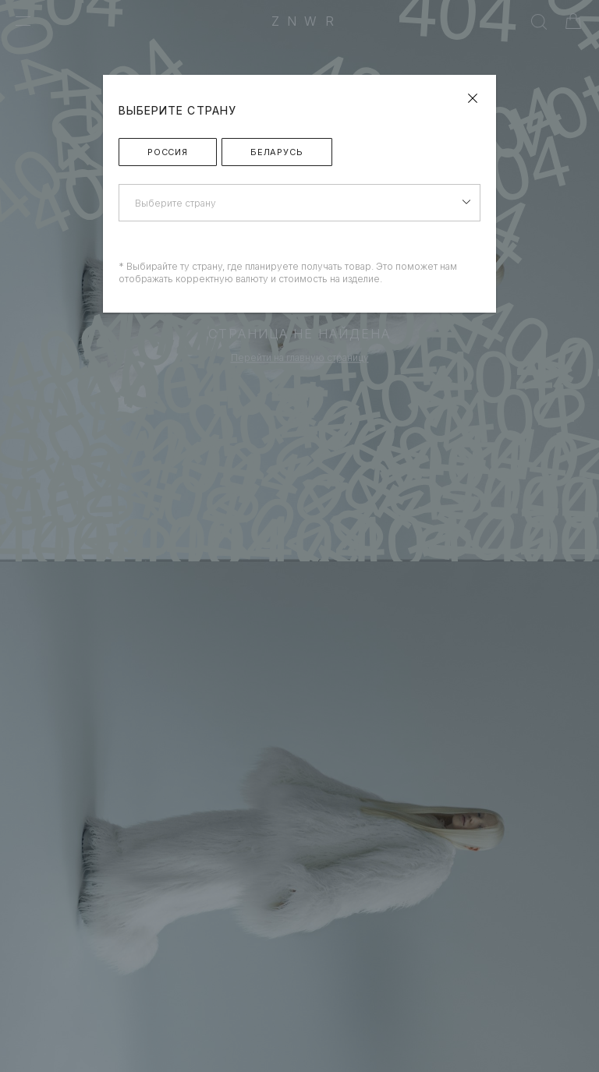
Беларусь (276, 152)
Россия (167, 152)
